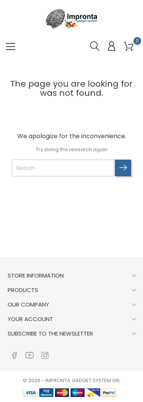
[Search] (63, 168)
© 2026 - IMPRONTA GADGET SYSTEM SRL (71, 380)
